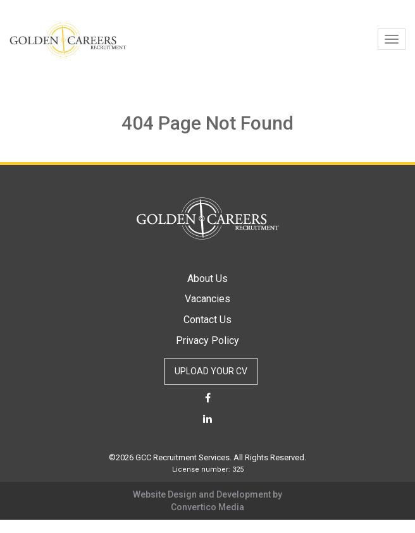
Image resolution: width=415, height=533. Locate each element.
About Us (207, 279)
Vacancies (207, 299)
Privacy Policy (207, 340)
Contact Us (207, 320)
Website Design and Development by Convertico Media (207, 500)
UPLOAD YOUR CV (211, 371)
